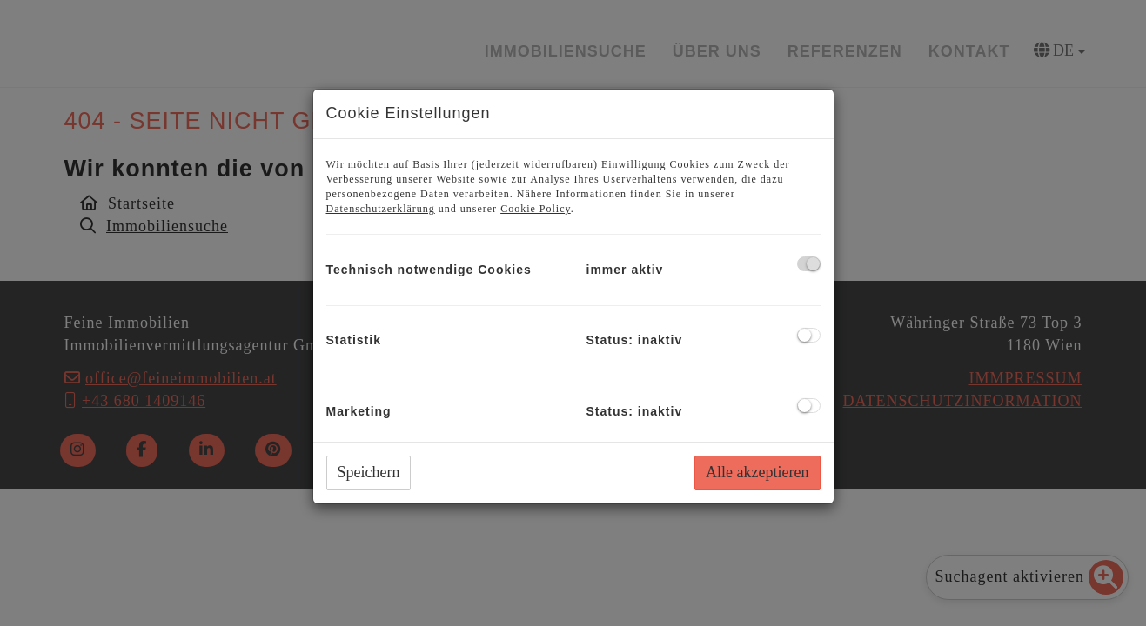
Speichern (369, 472)
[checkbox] (809, 263)
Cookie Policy (535, 209)
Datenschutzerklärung (380, 209)
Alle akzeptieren (757, 472)
